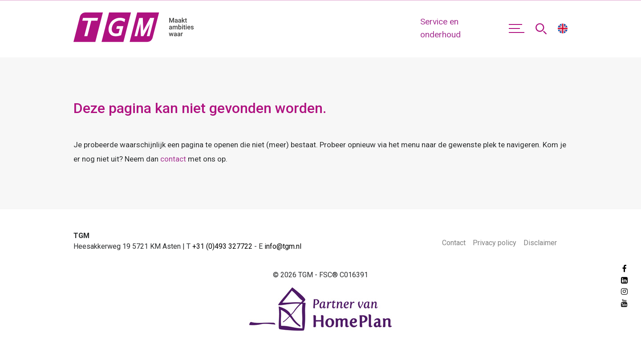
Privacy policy (494, 243)
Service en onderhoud (440, 28)
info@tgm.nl (282, 246)
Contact (454, 243)
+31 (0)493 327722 (222, 246)
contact (173, 158)
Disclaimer (540, 243)
